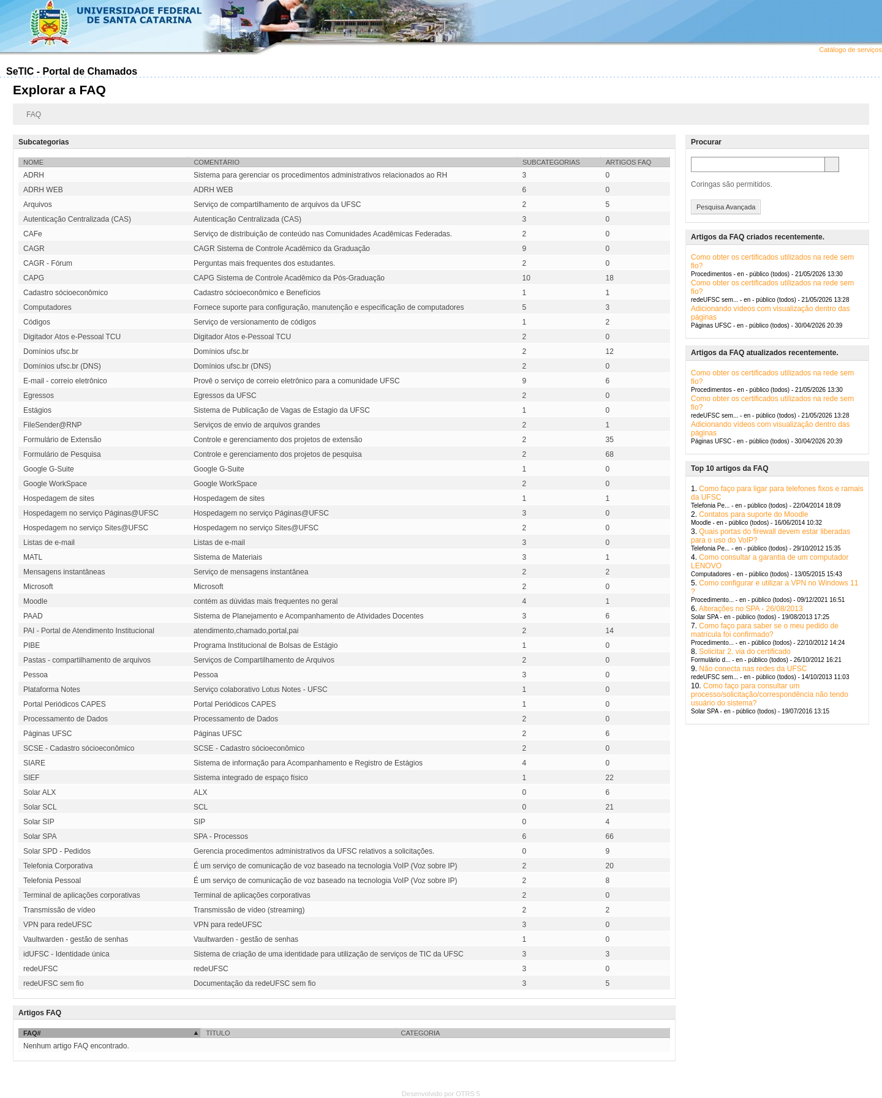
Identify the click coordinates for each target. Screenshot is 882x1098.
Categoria (420, 1033)
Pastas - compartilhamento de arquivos (87, 660)
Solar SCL (40, 807)
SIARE (34, 763)
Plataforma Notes (51, 689)
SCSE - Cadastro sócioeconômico (78, 748)
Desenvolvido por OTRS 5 (441, 1093)
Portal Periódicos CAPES (64, 704)
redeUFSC (40, 969)
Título (218, 1033)
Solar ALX (39, 792)
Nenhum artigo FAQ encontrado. (76, 1046)
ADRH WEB (43, 190)
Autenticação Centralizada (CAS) (77, 219)
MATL (32, 557)
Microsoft (38, 586)
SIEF (31, 777)
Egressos (38, 395)
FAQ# (32, 1033)
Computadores (47, 307)
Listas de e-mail (49, 542)
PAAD (33, 616)
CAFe (32, 234)
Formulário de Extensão (62, 439)
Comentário (216, 162)
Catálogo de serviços (850, 49)
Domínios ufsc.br (50, 351)
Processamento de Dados (65, 719)
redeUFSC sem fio (53, 983)
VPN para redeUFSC (57, 924)
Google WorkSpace (55, 483)
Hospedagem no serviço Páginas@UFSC (91, 513)
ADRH (33, 175)
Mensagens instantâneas (64, 572)
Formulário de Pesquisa (62, 454)
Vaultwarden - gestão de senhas (75, 939)
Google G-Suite (48, 469)
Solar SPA (39, 836)
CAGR (34, 248)
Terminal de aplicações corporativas (81, 895)
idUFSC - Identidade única (66, 954)
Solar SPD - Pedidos (57, 851)
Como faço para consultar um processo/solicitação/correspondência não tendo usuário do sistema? (769, 694)
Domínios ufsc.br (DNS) (62, 366)
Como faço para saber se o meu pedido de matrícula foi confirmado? (765, 630)
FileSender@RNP (52, 425)
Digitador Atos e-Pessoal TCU (72, 337)
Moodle (35, 601)
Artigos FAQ (628, 162)
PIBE (31, 645)
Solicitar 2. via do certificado (744, 651)
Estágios (37, 410)
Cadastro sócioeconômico (65, 292)
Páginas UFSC (47, 733)
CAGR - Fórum (47, 263)
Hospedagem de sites (58, 498)
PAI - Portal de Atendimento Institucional (88, 630)
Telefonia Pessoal (52, 880)
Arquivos (37, 204)
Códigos (36, 322)
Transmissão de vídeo (59, 910)
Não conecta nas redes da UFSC (753, 668)
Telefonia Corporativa (57, 866)
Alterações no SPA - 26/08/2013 (751, 608)
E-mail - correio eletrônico (65, 381)
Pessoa (35, 675)
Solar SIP (39, 822)
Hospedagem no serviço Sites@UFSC (85, 528)
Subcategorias (551, 162)
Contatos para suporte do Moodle (753, 514)
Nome (33, 162)
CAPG (33, 278)
